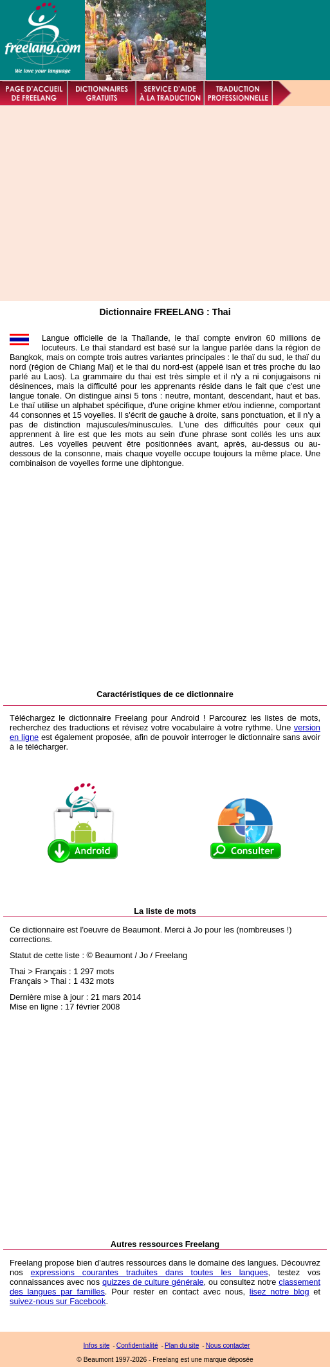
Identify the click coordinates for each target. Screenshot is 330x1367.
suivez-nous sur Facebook (57, 1301)
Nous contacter (228, 1345)
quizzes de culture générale (153, 1282)
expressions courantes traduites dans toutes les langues (149, 1272)
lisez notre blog (279, 1291)
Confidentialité (137, 1345)
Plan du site (182, 1345)
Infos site (97, 1345)
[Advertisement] (158, 203)
